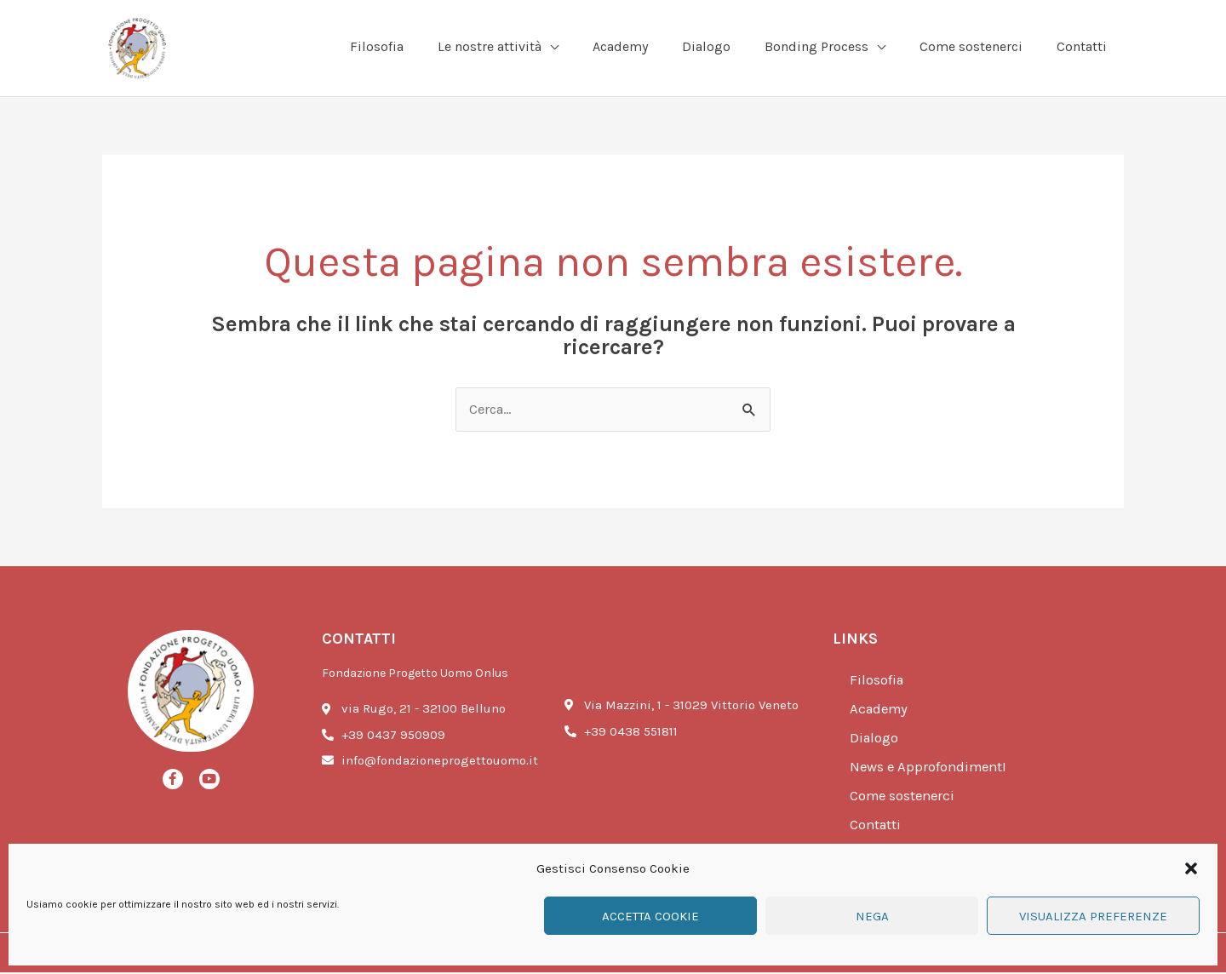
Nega (872, 916)
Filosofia (877, 681)
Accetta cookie (650, 916)
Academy (880, 710)
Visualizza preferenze (1093, 916)
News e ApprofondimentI (930, 768)
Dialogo (875, 739)
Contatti (876, 826)
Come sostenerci (904, 797)
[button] (1191, 868)
